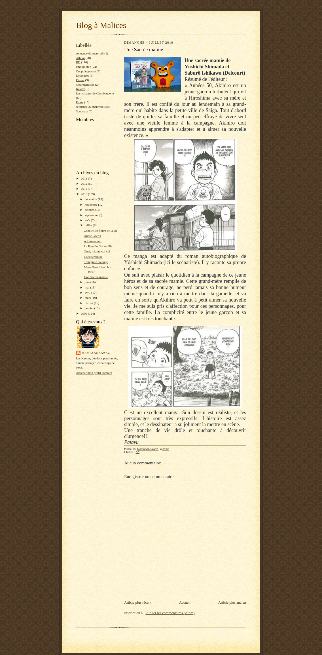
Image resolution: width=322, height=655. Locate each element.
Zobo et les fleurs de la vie (101, 230)
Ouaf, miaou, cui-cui (97, 251)
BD (78, 62)
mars (88, 297)
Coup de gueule (86, 71)
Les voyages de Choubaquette (95, 93)
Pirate (79, 102)
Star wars (82, 111)
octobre (90, 209)
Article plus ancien (232, 602)
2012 (84, 183)
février (89, 303)
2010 (84, 194)
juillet (89, 225)
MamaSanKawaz (96, 352)
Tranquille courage (96, 262)
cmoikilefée (83, 66)
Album (80, 58)
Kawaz (80, 88)
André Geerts (92, 235)
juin (87, 282)
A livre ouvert (92, 241)
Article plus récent (137, 602)
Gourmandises (85, 84)
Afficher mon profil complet (94, 372)
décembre (91, 199)
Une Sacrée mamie (96, 277)
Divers (80, 80)
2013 (84, 178)
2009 (84, 313)
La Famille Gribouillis (98, 246)
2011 (84, 188)
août (88, 220)
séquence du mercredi (89, 53)
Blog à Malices (101, 25)
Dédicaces (82, 75)
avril (88, 292)
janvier (89, 308)
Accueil (184, 602)
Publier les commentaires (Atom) (169, 613)
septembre (92, 215)
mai (87, 287)
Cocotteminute (93, 256)
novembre (91, 204)
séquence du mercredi (89, 106)
